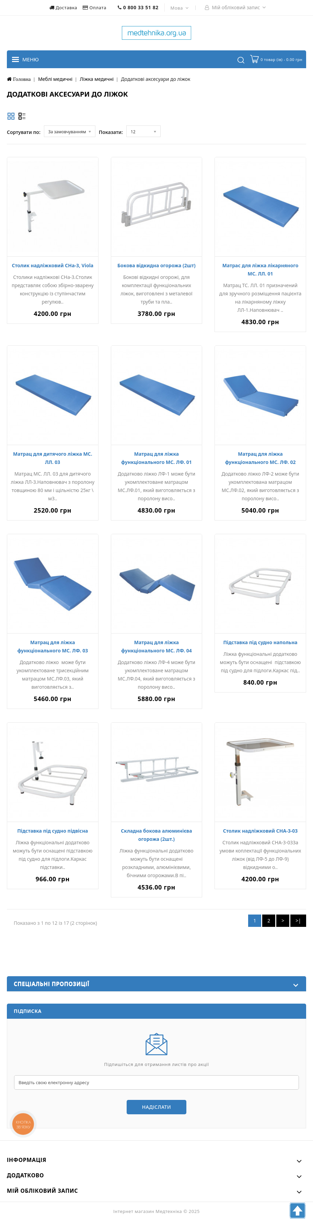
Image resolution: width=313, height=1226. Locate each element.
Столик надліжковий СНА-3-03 (260, 830)
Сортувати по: (23, 132)
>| (298, 920)
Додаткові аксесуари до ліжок (155, 79)
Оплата (95, 7)
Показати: (111, 132)
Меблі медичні (55, 79)
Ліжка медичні (97, 79)
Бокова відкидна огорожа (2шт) (156, 265)
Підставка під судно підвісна (52, 830)
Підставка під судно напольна (260, 642)
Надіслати (156, 1107)
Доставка (64, 7)
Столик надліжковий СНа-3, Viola (52, 265)
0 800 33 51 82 (138, 7)
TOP (297, 1210)
